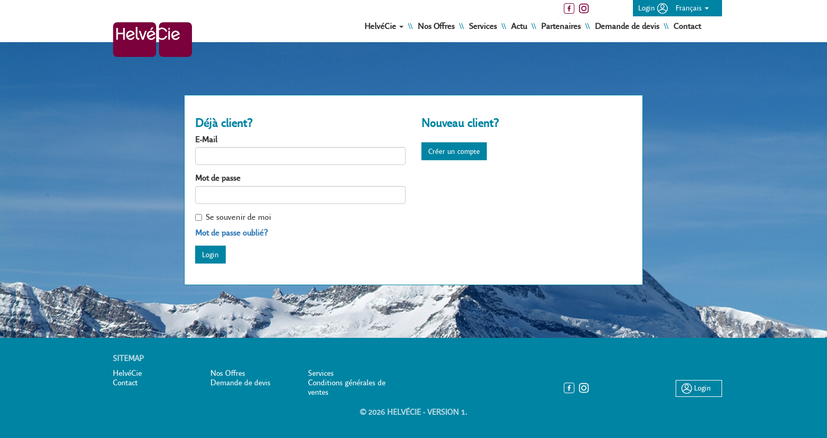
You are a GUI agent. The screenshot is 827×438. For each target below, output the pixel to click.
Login (653, 8)
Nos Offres (437, 26)
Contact (687, 26)
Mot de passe (218, 178)
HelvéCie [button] (385, 26)
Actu (520, 26)
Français (692, 8)
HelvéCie (127, 373)
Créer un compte (454, 151)
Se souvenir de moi (233, 217)
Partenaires (562, 26)
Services (484, 26)
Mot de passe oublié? (231, 233)
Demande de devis (628, 26)
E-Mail (206, 139)
